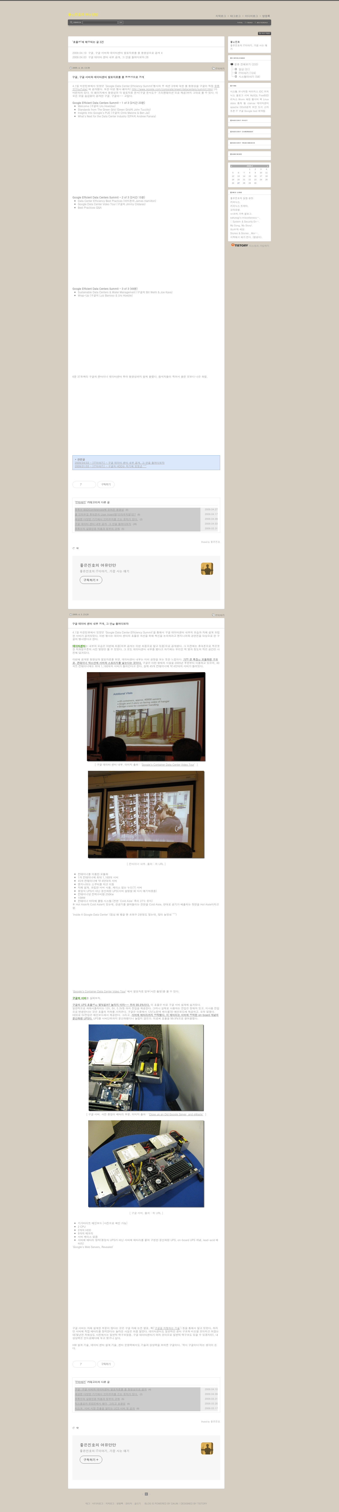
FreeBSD (264, 95)
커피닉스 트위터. (239, 206)
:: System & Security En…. (245, 221)
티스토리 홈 (238, 244)
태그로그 (235, 16)
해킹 (248, 99)
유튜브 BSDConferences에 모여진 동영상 (99, 509)
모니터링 (243, 91)
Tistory (202, 1503)
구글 (241, 111)
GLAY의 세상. (237, 229)
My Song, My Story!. (241, 225)
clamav (251, 103)
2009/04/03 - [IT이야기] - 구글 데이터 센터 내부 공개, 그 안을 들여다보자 (120, 462)
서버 (246, 95)
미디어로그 (251, 16)
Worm (241, 99)
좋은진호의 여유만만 (83, 14)
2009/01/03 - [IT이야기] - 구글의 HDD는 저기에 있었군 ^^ (110, 466)
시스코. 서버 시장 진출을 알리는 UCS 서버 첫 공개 (105, 1408)
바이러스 (253, 91)
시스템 (233, 91)
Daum (174, 1503)
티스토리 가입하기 (259, 245)
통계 (239, 103)
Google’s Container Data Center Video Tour (168, 764)
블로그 (239, 95)
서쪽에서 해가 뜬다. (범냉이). (246, 237)
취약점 (261, 111)
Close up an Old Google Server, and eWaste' (176, 1114)
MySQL (254, 95)
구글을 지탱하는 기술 (167, 1328)
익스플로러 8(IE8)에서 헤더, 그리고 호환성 (100, 1403)
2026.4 (250, 166)
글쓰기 (137, 1503)
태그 (87, 1503)
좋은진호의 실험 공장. (242, 198)
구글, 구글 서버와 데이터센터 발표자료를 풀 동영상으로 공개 (124, 53)
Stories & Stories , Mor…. (244, 233)
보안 (254, 107)
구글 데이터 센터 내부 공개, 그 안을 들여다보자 (116, 57)
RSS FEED (267, 33)
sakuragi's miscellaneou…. (245, 217)
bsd (255, 111)
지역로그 (221, 16)
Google (248, 111)
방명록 (266, 16)
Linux (266, 99)
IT (237, 111)
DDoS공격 (245, 107)
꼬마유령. (235, 209)
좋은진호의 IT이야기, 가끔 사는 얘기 (105, 571)
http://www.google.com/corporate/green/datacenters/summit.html (172, 89)
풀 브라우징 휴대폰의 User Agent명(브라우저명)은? (105, 514)
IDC (261, 91)
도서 (260, 107)
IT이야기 (220, 68)
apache (234, 107)
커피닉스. (235, 202)
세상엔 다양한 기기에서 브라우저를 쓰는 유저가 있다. (106, 519)
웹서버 (255, 99)
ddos (233, 103)
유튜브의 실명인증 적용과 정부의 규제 (97, 528)
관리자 (128, 1503)
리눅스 (233, 99)
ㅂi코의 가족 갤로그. (241, 213)
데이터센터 (263, 103)
